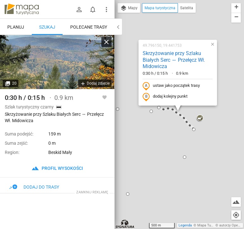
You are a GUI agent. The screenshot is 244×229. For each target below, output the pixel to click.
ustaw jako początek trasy (171, 85)
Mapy (129, 8)
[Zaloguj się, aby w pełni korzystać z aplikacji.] (104, 97)
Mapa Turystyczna (211, 225)
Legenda (185, 225)
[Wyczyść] (106, 42)
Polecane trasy (88, 27)
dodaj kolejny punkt (165, 96)
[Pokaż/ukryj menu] (106, 9)
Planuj (15, 27)
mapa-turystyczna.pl (21, 9)
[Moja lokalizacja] (236, 215)
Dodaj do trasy (34, 187)
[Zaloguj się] (79, 9)
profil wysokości (57, 168)
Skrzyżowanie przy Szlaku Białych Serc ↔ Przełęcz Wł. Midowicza (174, 60)
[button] (117, 109)
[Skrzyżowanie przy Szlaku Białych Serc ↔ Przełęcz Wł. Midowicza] (57, 62)
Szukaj (47, 27)
